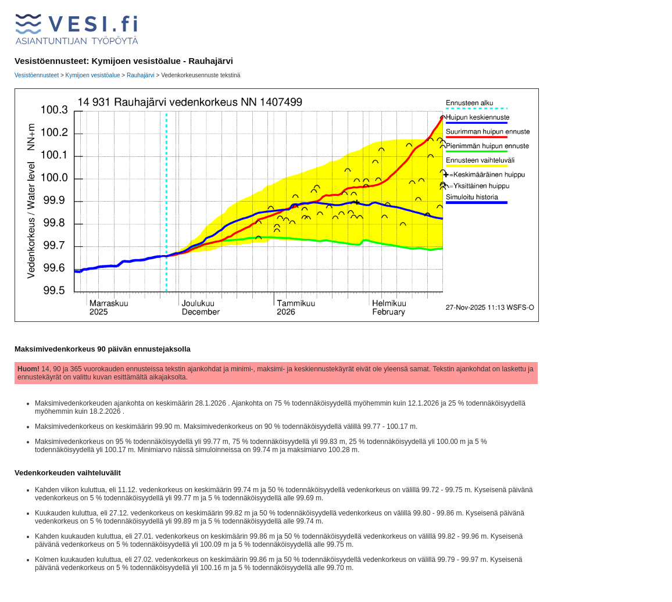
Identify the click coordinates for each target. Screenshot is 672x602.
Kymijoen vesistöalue (93, 75)
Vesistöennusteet (37, 75)
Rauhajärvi (141, 75)
